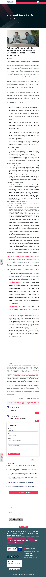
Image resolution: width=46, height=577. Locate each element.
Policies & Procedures (19, 540)
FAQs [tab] (15, 542)
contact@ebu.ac (28, 549)
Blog (13, 18)
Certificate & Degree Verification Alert (30, 557)
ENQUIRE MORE (23, 526)
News (36, 540)
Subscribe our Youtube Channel (13, 402)
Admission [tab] (23, 538)
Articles (31, 540)
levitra (17, 418)
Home (8, 18)
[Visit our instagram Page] (14, 556)
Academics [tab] (10, 540)
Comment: (10, 443)
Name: (9, 428)
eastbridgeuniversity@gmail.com (31, 551)
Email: (9, 433)
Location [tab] (20, 542)
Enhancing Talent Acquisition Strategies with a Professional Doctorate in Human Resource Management (23, 21)
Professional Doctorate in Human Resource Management (25, 374)
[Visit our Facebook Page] (8, 556)
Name (10, 497)
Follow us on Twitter (32, 402)
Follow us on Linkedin (26, 403)
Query (10, 512)
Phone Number (12, 502)
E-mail (10, 507)
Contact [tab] (9, 538)
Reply (37, 413)
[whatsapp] (2, 457)
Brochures (29, 538)
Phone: (9, 438)
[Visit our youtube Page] (11, 556)
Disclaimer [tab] (10, 542)
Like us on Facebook (24, 402)
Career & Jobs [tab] (16, 538)
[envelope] (2, 454)
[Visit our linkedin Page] (17, 556)
